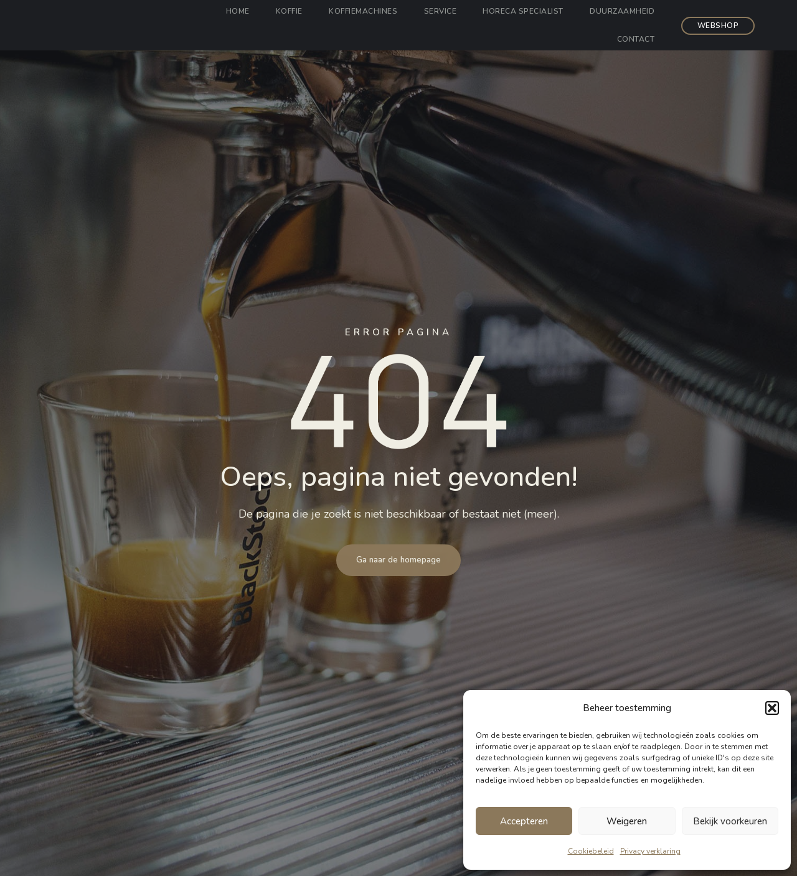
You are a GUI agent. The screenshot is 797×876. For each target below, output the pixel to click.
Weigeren (626, 821)
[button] (772, 708)
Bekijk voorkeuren (730, 821)
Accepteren (524, 821)
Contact (634, 39)
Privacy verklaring (650, 851)
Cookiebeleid (591, 851)
